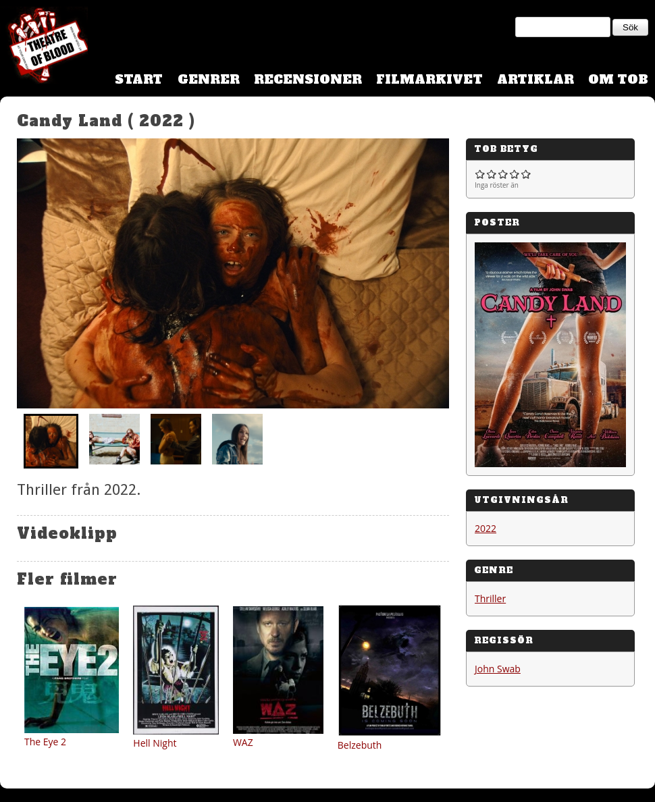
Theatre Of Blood (44, 47)
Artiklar (535, 79)
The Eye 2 (45, 741)
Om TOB (618, 79)
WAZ (243, 742)
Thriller (490, 598)
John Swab (498, 668)
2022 (485, 528)
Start (139, 79)
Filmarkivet (429, 79)
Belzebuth (360, 745)
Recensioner (308, 79)
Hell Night (154, 743)
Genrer (209, 79)
